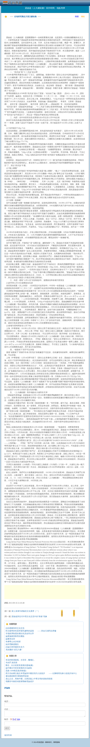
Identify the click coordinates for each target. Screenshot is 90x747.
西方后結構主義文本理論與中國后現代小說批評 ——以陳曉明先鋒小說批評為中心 (41, 673)
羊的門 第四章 (11, 663)
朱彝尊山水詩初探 (13, 642)
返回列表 (8, 735)
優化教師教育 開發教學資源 (17, 676)
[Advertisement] (47, 25)
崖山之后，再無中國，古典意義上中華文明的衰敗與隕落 (29, 679)
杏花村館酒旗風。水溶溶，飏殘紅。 (21, 660)
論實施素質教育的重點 (15, 636)
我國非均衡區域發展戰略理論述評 (20, 681)
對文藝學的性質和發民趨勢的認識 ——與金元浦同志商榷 (31, 631)
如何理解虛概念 (12, 644)
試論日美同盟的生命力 (15, 647)
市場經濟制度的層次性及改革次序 (20, 633)
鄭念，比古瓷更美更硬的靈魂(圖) (19, 665)
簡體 (77, 17)
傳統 (83, 17)
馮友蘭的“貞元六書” (14, 650)
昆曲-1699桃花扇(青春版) (16, 671)
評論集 (7, 688)
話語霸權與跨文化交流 (15, 628)
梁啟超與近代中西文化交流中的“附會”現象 (29, 616)
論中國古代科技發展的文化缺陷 (19, 668)
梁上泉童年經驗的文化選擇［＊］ (26, 611)
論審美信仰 (10, 639)
